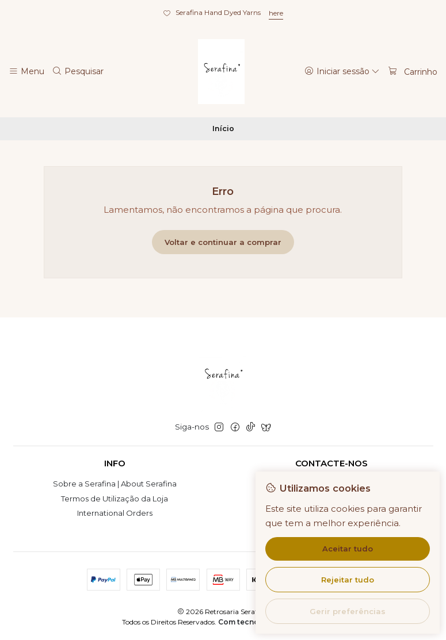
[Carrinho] (412, 71)
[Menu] (26, 71)
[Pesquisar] (78, 71)
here (276, 13)
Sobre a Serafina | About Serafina (115, 483)
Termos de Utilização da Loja (114, 498)
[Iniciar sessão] (342, 71)
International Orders (115, 513)
